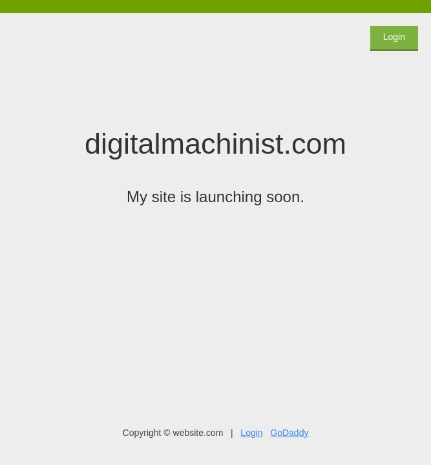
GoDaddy (289, 433)
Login (394, 37)
